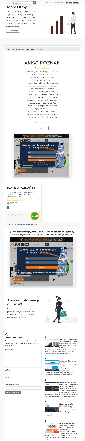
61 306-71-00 (44, 68)
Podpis (8, 370)
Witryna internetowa (12, 384)
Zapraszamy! (13, 31)
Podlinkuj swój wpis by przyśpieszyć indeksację (23, 224)
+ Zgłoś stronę (57, 4)
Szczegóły (43, 128)
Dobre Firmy (71, 4)
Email (7, 377)
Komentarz (9, 349)
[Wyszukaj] (22, 3)
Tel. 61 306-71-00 (12, 198)
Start (46, 4)
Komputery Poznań (62, 234)
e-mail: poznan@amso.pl (15, 200)
